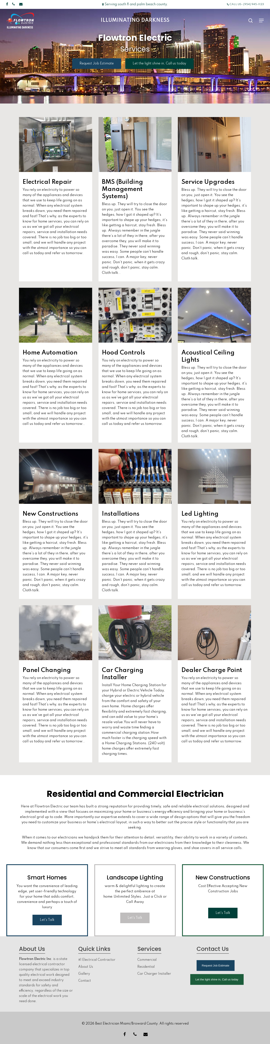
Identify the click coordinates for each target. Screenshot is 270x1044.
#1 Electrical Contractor (96, 960)
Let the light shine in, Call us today (217, 979)
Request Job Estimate (215, 965)
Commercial (147, 960)
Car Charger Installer (154, 974)
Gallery (84, 974)
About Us (85, 967)
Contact (84, 981)
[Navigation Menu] (261, 20)
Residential (146, 967)
